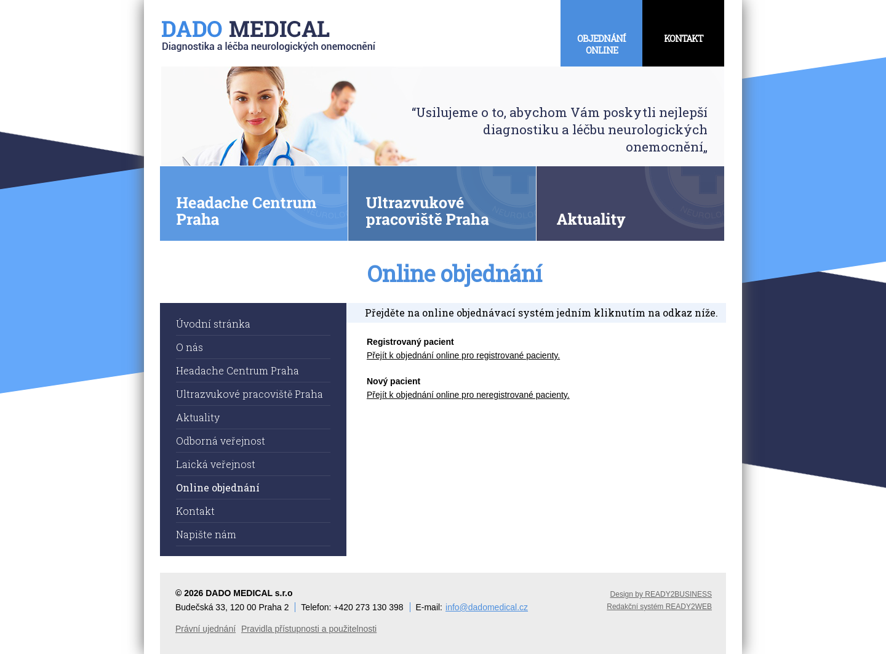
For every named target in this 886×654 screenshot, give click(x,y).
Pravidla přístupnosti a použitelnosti (309, 629)
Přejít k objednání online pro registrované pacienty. (463, 355)
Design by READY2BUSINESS (661, 594)
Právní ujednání (205, 629)
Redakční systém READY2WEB (659, 606)
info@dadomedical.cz (486, 607)
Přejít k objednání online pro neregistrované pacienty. (468, 395)
